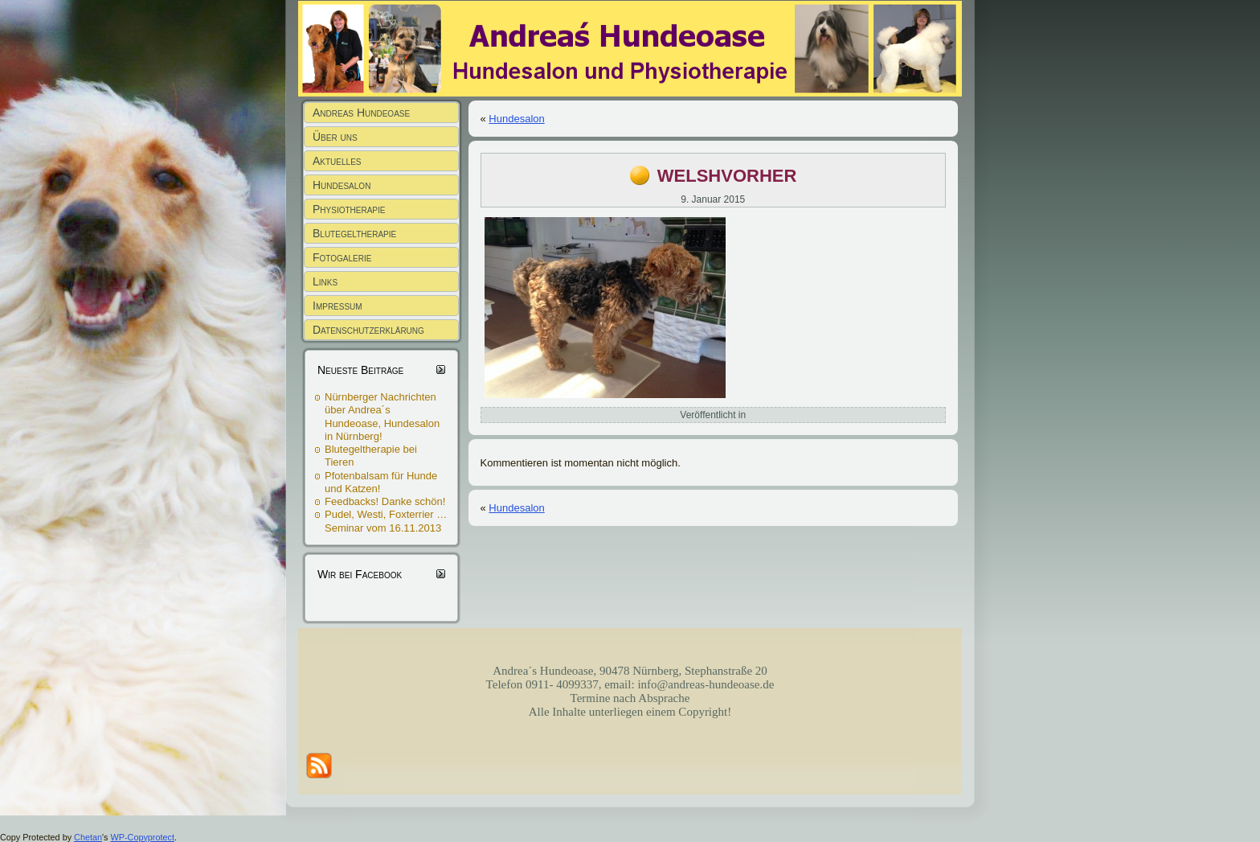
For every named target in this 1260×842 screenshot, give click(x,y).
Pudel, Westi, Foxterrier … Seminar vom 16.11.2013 (386, 520)
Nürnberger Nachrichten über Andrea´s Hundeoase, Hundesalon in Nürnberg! (382, 416)
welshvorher (727, 173)
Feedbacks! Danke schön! (385, 501)
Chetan (88, 837)
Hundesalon (516, 119)
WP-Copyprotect (142, 837)
